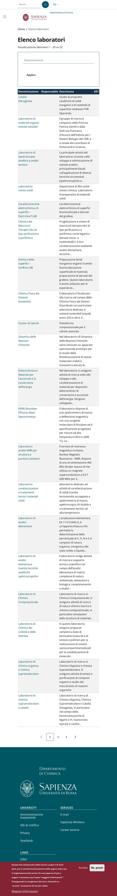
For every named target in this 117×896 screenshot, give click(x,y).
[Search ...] (45, 4)
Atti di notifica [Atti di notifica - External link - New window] (29, 825)
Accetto (83, 870)
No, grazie (97, 870)
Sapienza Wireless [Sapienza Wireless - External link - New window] (72, 822)
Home (21, 29)
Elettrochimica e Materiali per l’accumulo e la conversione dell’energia (28, 378)
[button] (56, 4)
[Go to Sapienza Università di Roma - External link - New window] (36, 17)
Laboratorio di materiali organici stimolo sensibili (28, 122)
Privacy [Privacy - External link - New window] (25, 833)
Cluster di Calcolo (28, 323)
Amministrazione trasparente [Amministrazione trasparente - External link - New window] (31, 816)
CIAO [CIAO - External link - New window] (23, 859)
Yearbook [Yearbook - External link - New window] (26, 840)
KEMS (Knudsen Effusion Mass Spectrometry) (27, 412)
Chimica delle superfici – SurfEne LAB (26, 263)
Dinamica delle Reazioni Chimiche (27, 340)
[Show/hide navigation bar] (5, 16)
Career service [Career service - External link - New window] (69, 830)
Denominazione (33, 60)
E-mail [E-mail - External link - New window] (64, 814)
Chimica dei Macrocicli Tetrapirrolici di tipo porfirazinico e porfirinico (28, 229)
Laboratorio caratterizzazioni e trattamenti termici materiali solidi (28, 492)
